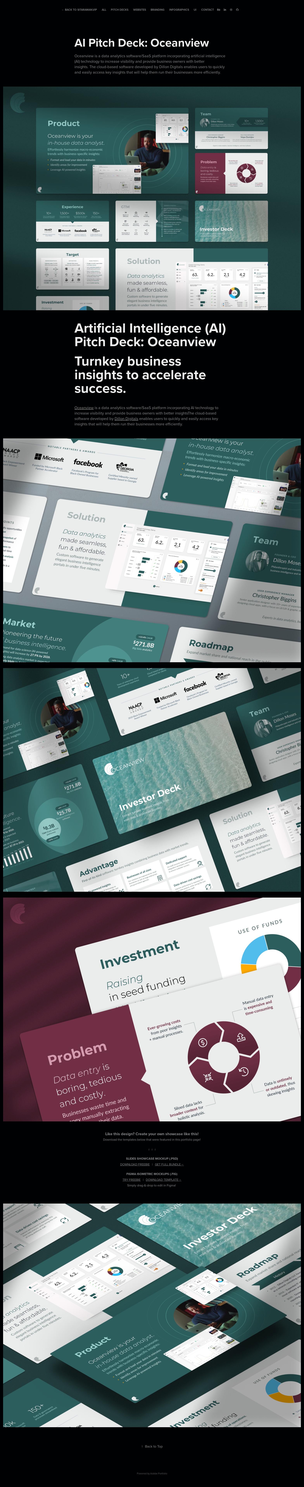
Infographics (179, 10)
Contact (207, 10)
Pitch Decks (119, 10)
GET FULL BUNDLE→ (169, 1164)
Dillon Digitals (126, 418)
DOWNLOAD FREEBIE (135, 1164)
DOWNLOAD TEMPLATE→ (163, 1180)
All (104, 10)
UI (195, 10)
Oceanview (84, 407)
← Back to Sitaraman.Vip (79, 10)
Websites (139, 10)
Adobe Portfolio (158, 1473)
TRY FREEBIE (132, 1180)
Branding (157, 10)
